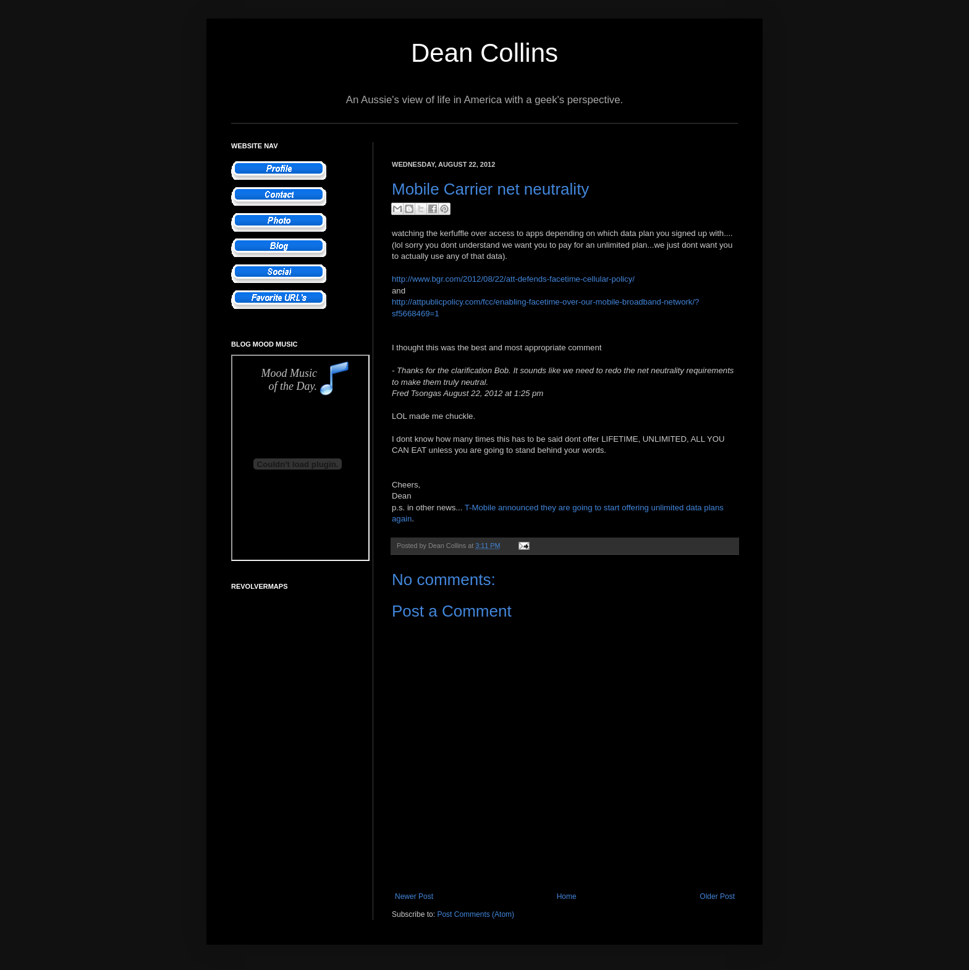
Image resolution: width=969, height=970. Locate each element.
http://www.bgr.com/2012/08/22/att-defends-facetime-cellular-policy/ (513, 279)
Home (567, 896)
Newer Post (414, 896)
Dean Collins (484, 52)
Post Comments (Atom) (475, 914)
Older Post (717, 896)
